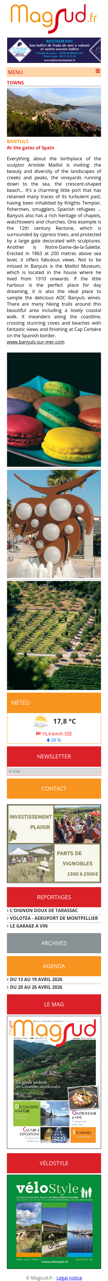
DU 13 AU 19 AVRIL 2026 (36, 979)
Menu (54, 72)
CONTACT (54, 788)
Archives (54, 943)
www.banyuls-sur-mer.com (36, 342)
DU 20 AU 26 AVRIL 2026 (36, 987)
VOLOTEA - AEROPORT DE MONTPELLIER (54, 918)
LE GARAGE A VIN (29, 926)
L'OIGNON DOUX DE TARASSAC (44, 910)
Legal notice (69, 1278)
